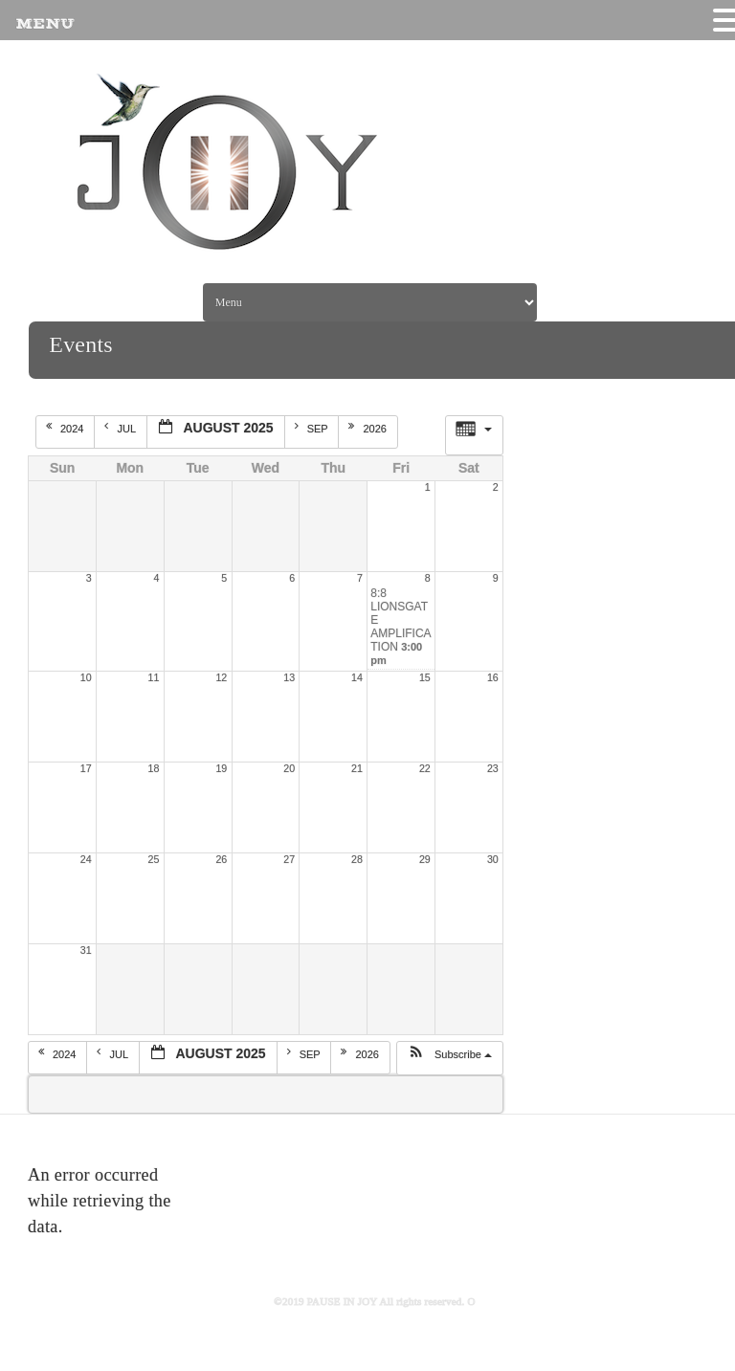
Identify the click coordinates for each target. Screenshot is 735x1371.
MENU (44, 24)
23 (493, 768)
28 (357, 859)
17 (86, 768)
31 (86, 950)
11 (154, 677)
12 (221, 677)
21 (357, 768)
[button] (449, 1058)
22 (425, 768)
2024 (66, 427)
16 (493, 677)
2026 (369, 427)
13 (289, 677)
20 (289, 768)
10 (86, 677)
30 (493, 859)
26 (221, 859)
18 (154, 768)
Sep (313, 427)
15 (425, 677)
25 (154, 859)
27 (289, 859)
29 (425, 859)
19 (221, 768)
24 (86, 859)
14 (357, 677)
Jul (121, 427)
